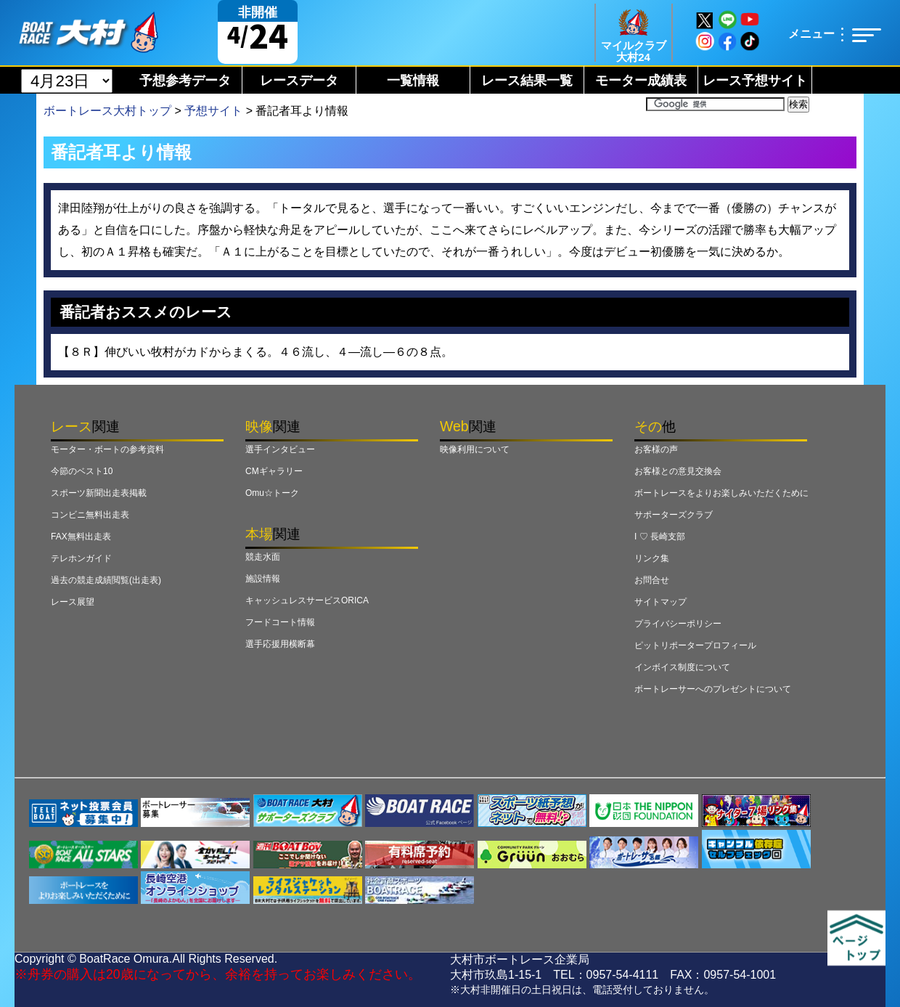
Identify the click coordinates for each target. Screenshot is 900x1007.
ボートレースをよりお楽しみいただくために (721, 493)
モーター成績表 (641, 80)
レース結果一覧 (527, 80)
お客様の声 (656, 449)
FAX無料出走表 (81, 536)
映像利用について (475, 449)
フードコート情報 (280, 622)
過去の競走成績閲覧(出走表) (106, 580)
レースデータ (299, 80)
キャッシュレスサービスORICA (307, 600)
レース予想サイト (755, 80)
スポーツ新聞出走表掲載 (99, 493)
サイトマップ (660, 602)
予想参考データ (185, 80)
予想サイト (213, 111)
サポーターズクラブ (673, 515)
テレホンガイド (81, 558)
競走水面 (262, 557)
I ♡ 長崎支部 (659, 536)
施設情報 (262, 579)
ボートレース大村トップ (107, 111)
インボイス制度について (682, 667)
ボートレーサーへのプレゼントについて (712, 689)
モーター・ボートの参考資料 (107, 449)
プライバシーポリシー (677, 624)
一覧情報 (413, 80)
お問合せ (651, 580)
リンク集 (651, 558)
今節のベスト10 (81, 471)
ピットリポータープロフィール (695, 645)
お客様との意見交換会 (677, 471)
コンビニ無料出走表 (90, 515)
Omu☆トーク (272, 493)
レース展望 (72, 602)
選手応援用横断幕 (280, 644)
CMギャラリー (274, 471)
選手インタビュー (280, 449)
